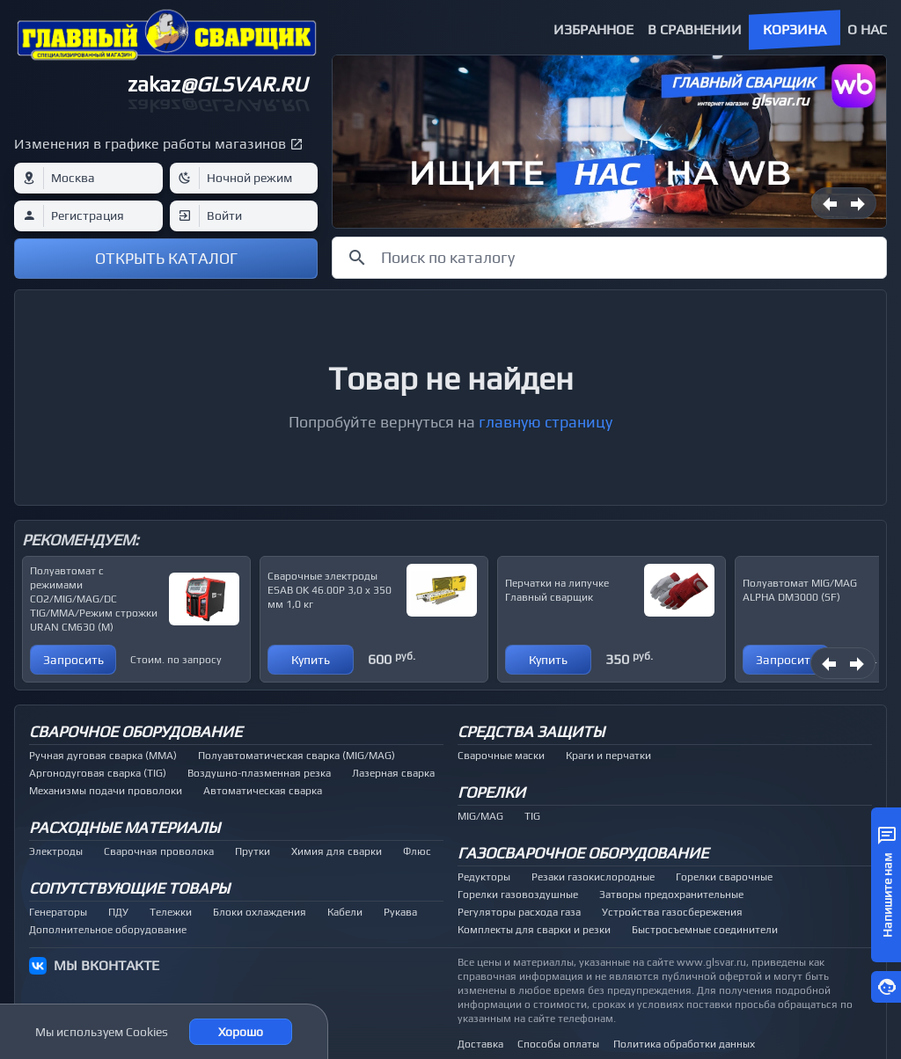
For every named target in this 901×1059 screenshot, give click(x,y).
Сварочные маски (501, 755)
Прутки (252, 851)
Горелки (491, 792)
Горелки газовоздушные (518, 894)
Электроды (56, 851)
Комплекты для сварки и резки (534, 930)
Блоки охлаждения (259, 912)
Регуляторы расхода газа (519, 912)
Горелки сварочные (724, 877)
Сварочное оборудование (135, 731)
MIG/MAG (480, 816)
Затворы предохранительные (671, 894)
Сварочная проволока (159, 851)
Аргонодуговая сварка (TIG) (97, 773)
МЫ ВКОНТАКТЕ (106, 965)
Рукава (400, 912)
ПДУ (118, 912)
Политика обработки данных (684, 1044)
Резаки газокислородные (593, 877)
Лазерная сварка (393, 773)
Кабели (345, 912)
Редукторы (484, 877)
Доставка (480, 1044)
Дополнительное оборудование (108, 930)
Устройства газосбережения (672, 912)
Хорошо (240, 1032)
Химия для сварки (336, 851)
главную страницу (545, 422)
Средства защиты (531, 731)
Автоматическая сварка (262, 791)
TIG (532, 816)
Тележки (171, 912)
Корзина (794, 29)
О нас (867, 29)
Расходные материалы (124, 827)
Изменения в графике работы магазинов (150, 143)
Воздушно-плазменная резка (259, 773)
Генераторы (58, 912)
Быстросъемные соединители (705, 930)
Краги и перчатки (608, 755)
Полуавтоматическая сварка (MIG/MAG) (296, 755)
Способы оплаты (558, 1044)
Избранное (593, 29)
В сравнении (695, 29)
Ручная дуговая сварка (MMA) (103, 755)
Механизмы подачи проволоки (105, 791)
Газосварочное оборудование (583, 853)
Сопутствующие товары (129, 888)
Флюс (417, 851)
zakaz (217, 84)
